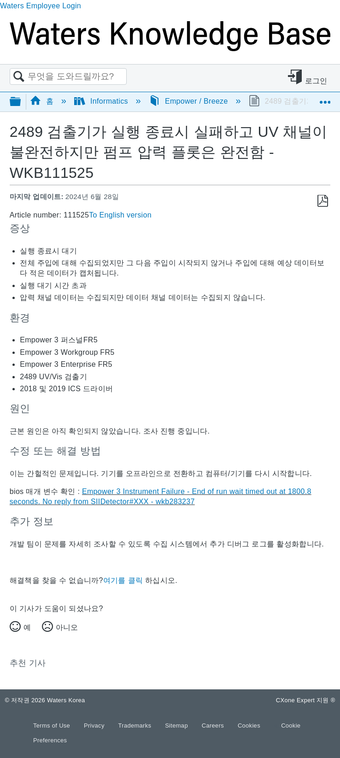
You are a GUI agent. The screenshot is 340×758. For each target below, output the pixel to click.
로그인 (316, 81)
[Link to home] (170, 49)
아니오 (67, 627)
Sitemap (177, 725)
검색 (19, 77)
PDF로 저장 (322, 201)
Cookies (249, 725)
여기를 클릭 (123, 580)
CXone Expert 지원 (305, 700)
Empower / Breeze (189, 101)
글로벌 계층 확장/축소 (21, 102)
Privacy (95, 725)
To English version (120, 215)
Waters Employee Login (40, 6)
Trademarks (135, 725)
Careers (214, 725)
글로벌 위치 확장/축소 (324, 98)
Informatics (102, 101)
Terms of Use (52, 725)
